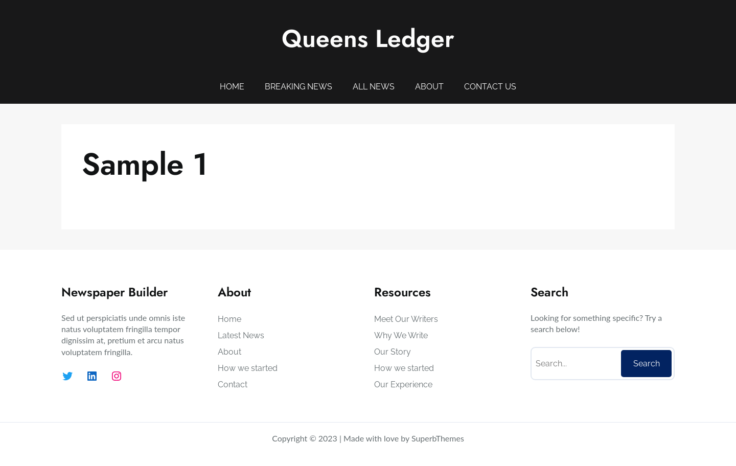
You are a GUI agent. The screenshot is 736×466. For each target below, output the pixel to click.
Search (646, 363)
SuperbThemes (437, 438)
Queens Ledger (368, 38)
